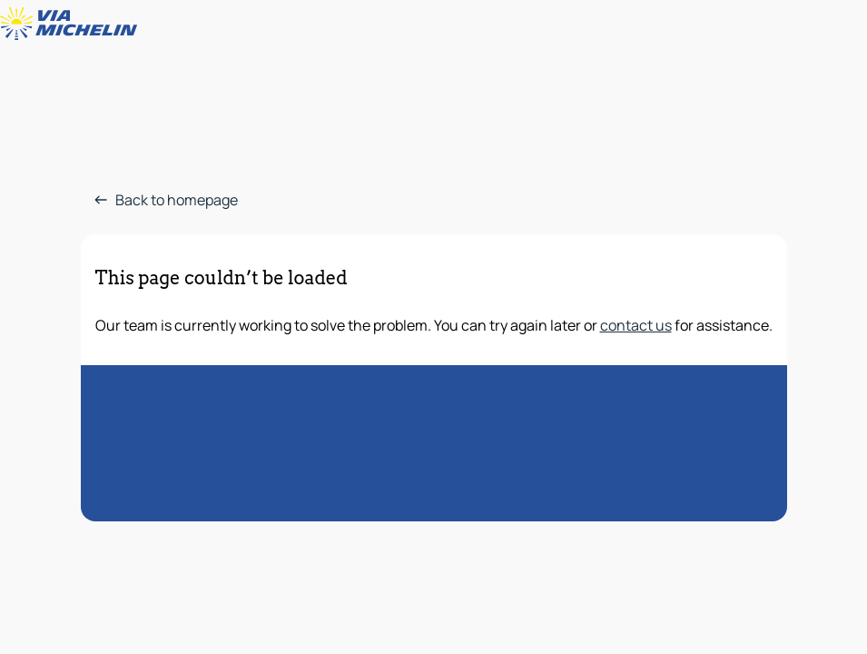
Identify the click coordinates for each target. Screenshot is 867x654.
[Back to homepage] (72, 24)
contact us (636, 325)
